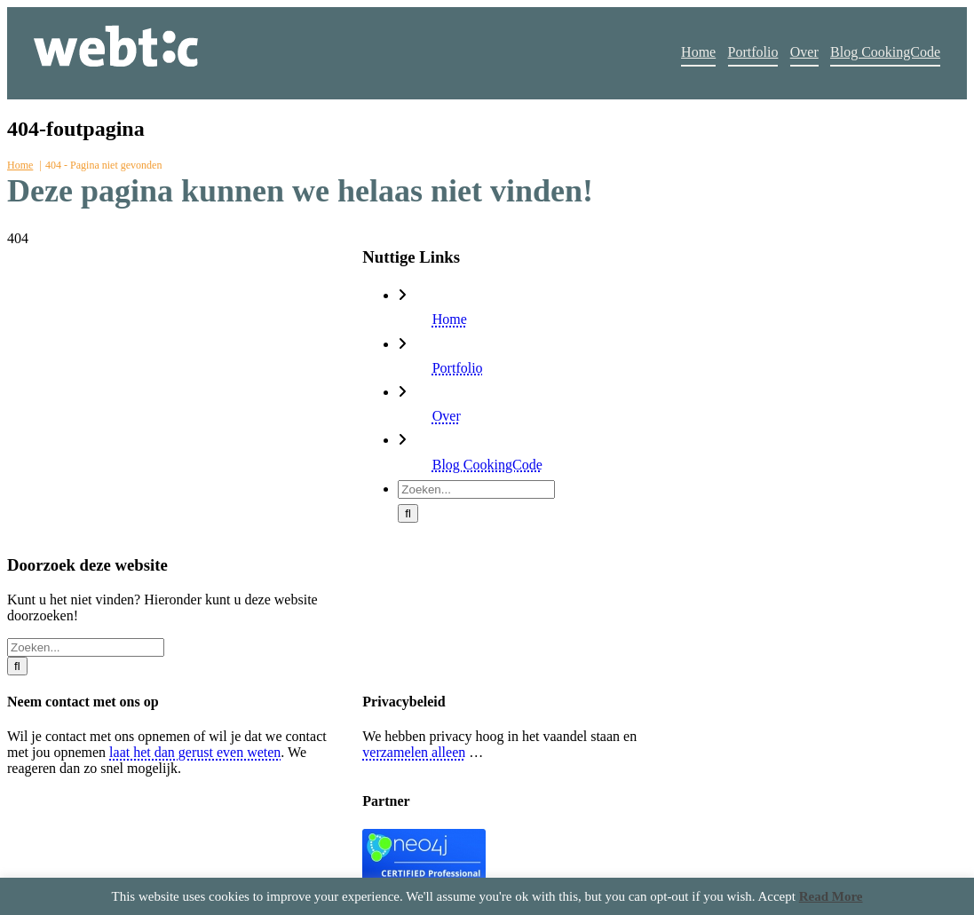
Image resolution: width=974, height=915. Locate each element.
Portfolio (457, 367)
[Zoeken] (408, 513)
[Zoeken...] (476, 489)
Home (449, 319)
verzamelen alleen (413, 752)
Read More (831, 896)
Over (446, 415)
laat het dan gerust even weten (195, 752)
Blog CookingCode (487, 464)
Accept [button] (776, 896)
